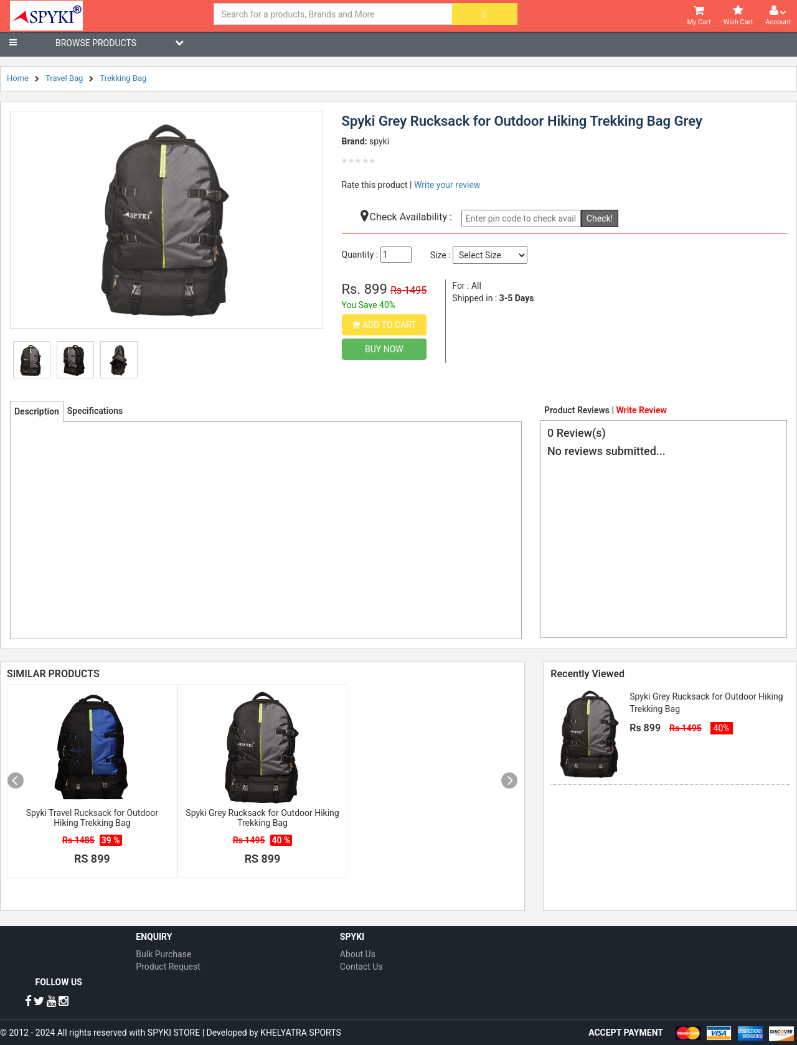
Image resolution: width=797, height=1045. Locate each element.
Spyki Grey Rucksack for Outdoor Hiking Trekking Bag (262, 818)
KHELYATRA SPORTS (300, 1033)
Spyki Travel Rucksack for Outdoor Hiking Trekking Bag (92, 818)
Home (18, 78)
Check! (600, 218)
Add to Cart (384, 325)
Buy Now (384, 349)
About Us (357, 954)
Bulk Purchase (163, 954)
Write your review (447, 185)
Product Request (168, 967)
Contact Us (361, 967)
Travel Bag (64, 78)
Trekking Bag (123, 78)
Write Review (641, 410)
